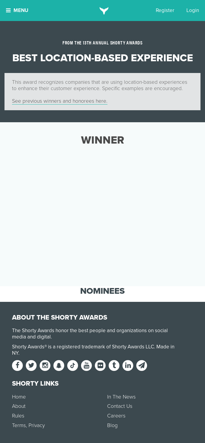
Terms (19, 425)
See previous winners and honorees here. (59, 101)
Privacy (37, 425)
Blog (112, 425)
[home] (102, 10)
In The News (121, 397)
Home (19, 397)
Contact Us (119, 406)
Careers (116, 416)
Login (192, 10)
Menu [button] (17, 10)
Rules (18, 416)
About (19, 406)
